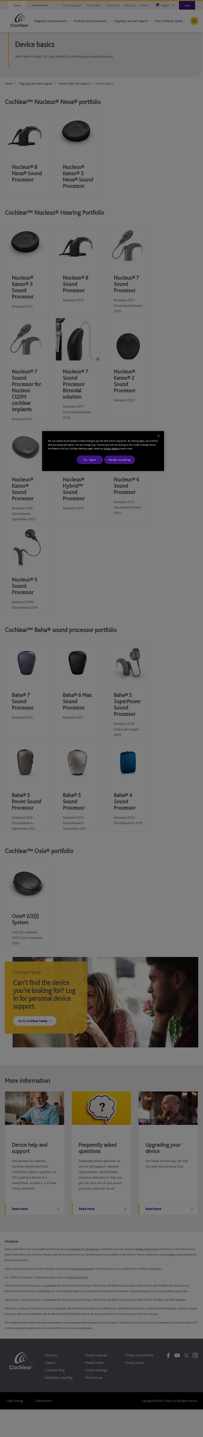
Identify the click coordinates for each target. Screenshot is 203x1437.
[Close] (158, 435)
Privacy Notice (111, 448)
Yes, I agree (89, 459)
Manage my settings (119, 459)
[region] (103, 451)
